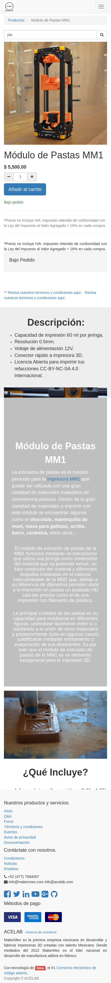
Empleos (11, 869)
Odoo (40, 968)
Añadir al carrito (25, 189)
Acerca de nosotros (41, 932)
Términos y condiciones (23, 827)
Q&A (8, 816)
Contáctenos (14, 858)
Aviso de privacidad (20, 837)
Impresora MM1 (63, 479)
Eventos (10, 832)
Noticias (10, 863)
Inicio (8, 811)
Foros (8, 821)
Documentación (16, 842)
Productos (16, 20)
